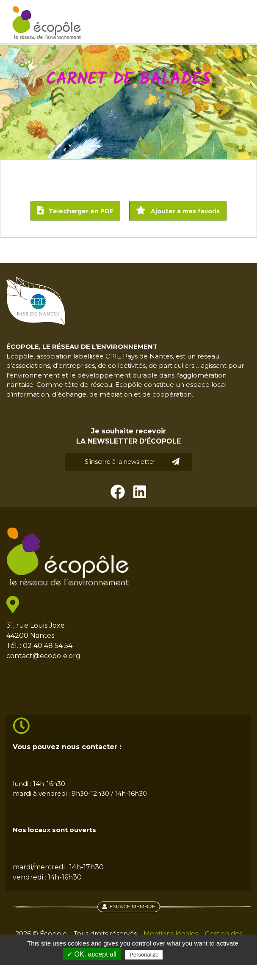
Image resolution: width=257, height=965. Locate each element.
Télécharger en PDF (75, 210)
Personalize (144, 954)
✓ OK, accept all (91, 954)
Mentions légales (171, 933)
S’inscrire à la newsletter (132, 462)
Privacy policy (185, 954)
